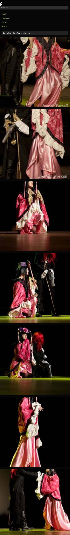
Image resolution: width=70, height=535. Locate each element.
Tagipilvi (4, 14)
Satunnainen (6, 18)
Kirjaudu (4, 26)
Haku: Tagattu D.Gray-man (21, 33)
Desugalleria (7, 33)
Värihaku (4, 22)
